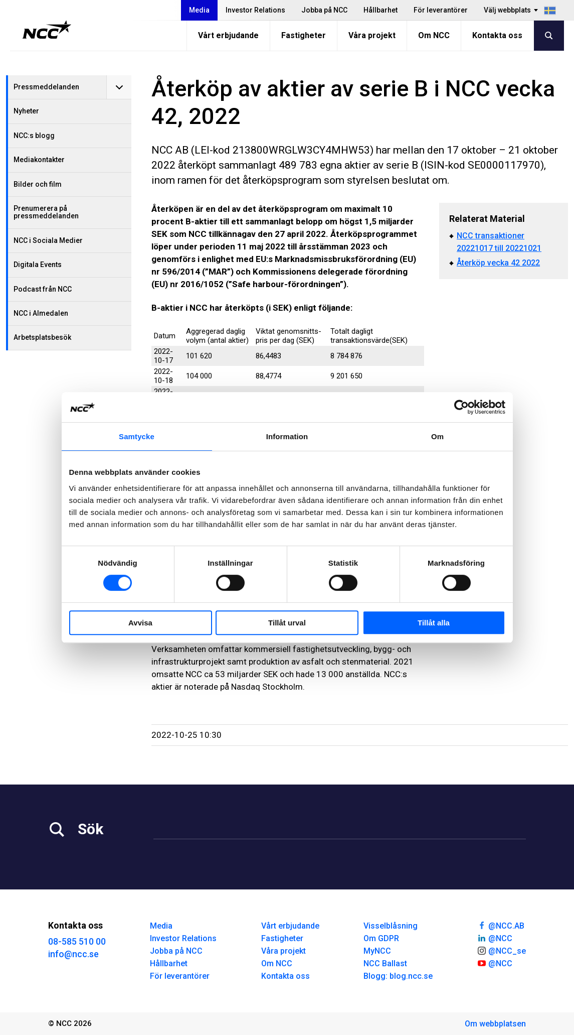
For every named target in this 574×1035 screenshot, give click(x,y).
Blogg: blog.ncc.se (398, 976)
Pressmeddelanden (46, 87)
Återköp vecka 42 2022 (498, 263)
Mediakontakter (39, 160)
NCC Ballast (385, 963)
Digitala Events (38, 265)
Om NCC (434, 35)
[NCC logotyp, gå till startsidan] (47, 30)
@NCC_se (501, 950)
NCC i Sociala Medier (48, 240)
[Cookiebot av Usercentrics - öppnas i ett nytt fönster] (461, 407)
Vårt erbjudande (228, 35)
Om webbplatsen (495, 1023)
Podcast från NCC (43, 289)
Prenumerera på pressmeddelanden (46, 212)
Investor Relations (255, 10)
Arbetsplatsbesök (42, 337)
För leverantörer (441, 10)
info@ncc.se (73, 954)
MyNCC (377, 951)
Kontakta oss (497, 35)
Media (199, 10)
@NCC (494, 937)
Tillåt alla (434, 622)
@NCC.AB (500, 925)
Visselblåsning (390, 926)
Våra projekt (372, 35)
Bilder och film (38, 184)
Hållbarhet (380, 10)
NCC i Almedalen (41, 313)
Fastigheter (303, 35)
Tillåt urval (287, 622)
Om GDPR (381, 938)
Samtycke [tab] (136, 436)
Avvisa (140, 622)
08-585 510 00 (77, 941)
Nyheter (26, 111)
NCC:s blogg (34, 136)
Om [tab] (437, 436)
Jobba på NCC (324, 10)
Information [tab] (287, 436)
